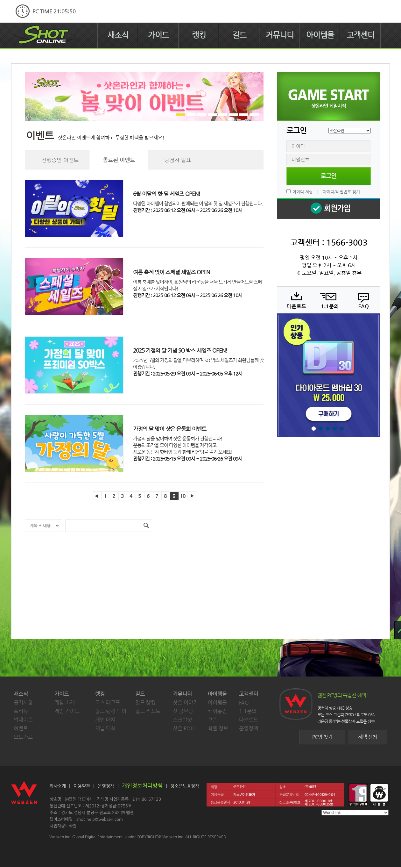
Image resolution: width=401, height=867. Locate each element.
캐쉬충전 (217, 711)
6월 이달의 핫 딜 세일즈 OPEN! (166, 193)
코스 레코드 (107, 702)
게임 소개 (64, 702)
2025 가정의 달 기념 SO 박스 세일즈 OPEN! (180, 350)
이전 (97, 495)
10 (183, 495)
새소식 (118, 35)
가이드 (158, 35)
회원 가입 (328, 208)
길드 (239, 35)
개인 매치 (105, 720)
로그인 (328, 176)
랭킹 (199, 35)
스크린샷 (182, 720)
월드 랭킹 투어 (110, 711)
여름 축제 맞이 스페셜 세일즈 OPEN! (172, 272)
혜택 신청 (367, 737)
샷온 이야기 (185, 702)
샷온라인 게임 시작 (328, 96)
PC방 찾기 (322, 737)
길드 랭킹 (145, 702)
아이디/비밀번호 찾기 (341, 191)
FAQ (362, 299)
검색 (146, 526)
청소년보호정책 (184, 785)
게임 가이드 (67, 711)
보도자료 (23, 737)
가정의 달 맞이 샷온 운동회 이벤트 (169, 429)
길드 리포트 (147, 711)
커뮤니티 (280, 35)
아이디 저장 (302, 191)
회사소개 (57, 785)
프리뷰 (21, 711)
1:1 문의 (328, 299)
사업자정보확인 (63, 825)
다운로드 (294, 299)
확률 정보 (218, 728)
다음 (191, 495)
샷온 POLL (184, 728)
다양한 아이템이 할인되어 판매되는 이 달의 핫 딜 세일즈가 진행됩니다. (198, 203)
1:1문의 (248, 711)
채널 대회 (105, 728)
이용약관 (82, 785)
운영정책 (248, 728)
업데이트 (23, 720)
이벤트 (21, 728)
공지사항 (23, 702)
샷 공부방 (183, 711)
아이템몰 (320, 35)
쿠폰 (212, 720)
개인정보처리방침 (142, 785)
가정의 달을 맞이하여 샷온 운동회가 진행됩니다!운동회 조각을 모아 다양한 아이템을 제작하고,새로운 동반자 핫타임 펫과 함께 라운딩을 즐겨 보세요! (182, 445)
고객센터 (361, 35)
